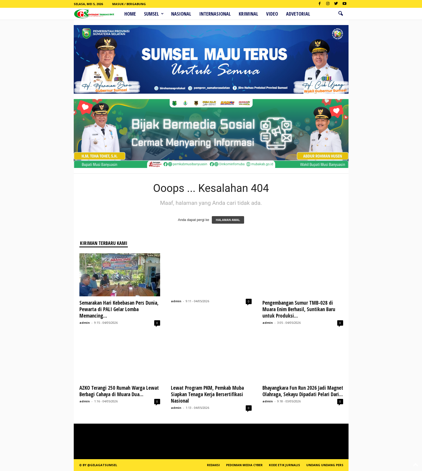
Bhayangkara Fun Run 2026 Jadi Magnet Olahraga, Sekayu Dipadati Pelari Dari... (302, 391)
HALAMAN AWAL (228, 220)
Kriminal (248, 13)
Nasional (181, 13)
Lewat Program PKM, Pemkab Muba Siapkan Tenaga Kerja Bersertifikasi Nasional (207, 394)
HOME (130, 13)
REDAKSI (213, 465)
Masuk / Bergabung (129, 4)
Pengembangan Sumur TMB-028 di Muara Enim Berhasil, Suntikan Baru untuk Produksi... (298, 309)
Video (272, 13)
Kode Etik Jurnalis (284, 465)
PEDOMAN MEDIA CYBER (244, 465)
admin (84, 323)
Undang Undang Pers (324, 465)
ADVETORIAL (298, 13)
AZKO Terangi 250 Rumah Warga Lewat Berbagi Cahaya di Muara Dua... (119, 391)
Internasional (215, 13)
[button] (340, 14)
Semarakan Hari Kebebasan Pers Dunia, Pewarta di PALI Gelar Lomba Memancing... (119, 309)
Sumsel (154, 14)
